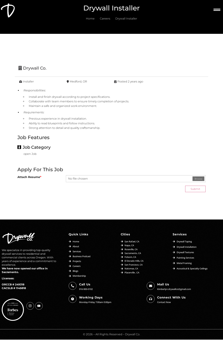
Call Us (84, 296)
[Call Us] (72, 297)
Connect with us (171, 309)
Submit (195, 200)
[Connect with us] (151, 311)
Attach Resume (29, 188)
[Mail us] (151, 297)
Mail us (163, 296)
